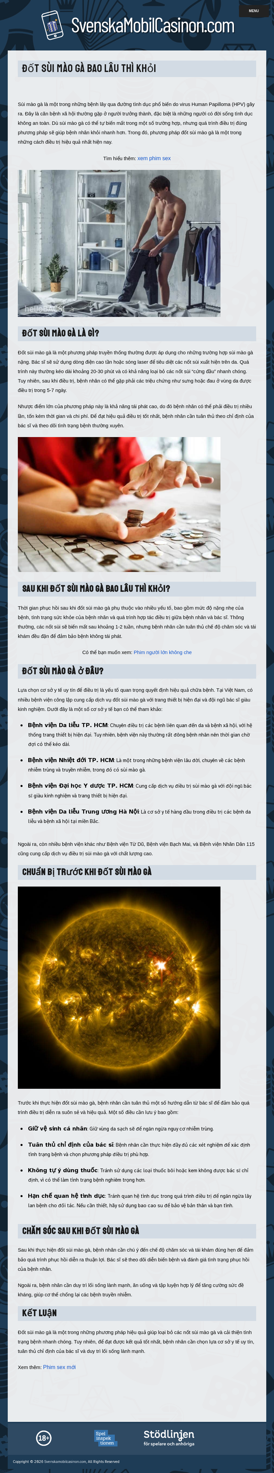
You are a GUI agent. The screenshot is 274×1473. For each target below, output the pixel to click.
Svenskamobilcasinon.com (65, 1462)
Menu (254, 11)
